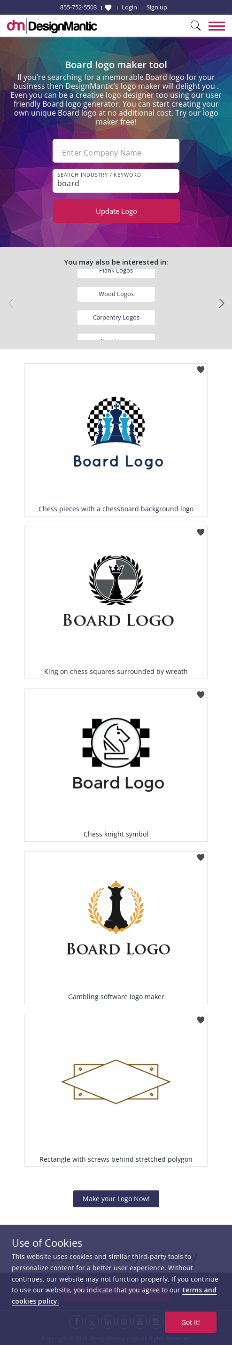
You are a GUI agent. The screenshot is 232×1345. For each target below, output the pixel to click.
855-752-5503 (78, 7)
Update (116, 211)
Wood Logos (116, 293)
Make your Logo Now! (116, 1198)
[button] (221, 303)
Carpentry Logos (116, 317)
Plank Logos (116, 270)
